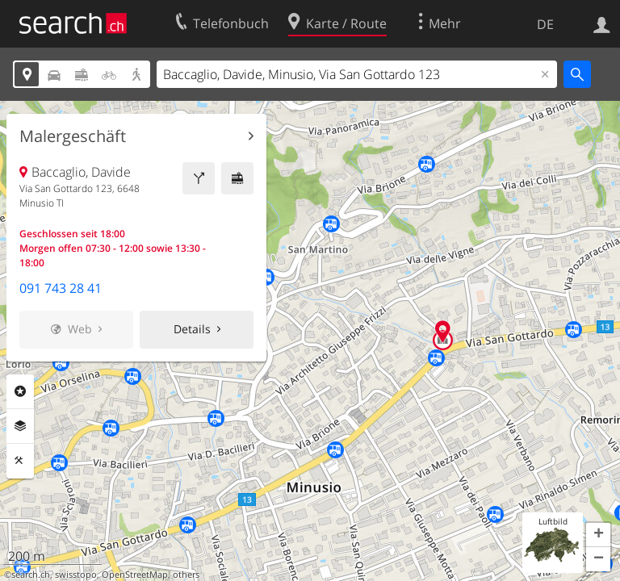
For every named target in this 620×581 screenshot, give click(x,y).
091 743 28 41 (60, 288)
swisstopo (76, 574)
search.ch (30, 574)
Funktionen (20, 461)
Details (192, 328)
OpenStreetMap (135, 574)
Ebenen (20, 426)
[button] (598, 535)
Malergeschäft (72, 136)
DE (545, 24)
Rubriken (20, 391)
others (186, 574)
